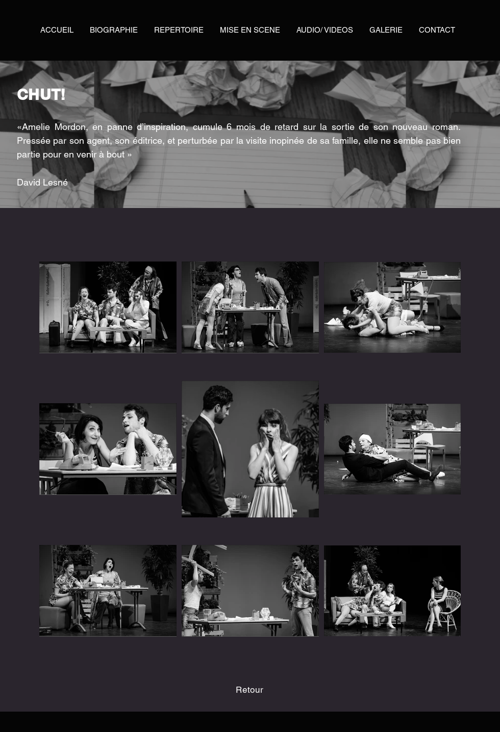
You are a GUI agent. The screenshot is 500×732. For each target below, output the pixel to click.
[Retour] (249, 690)
